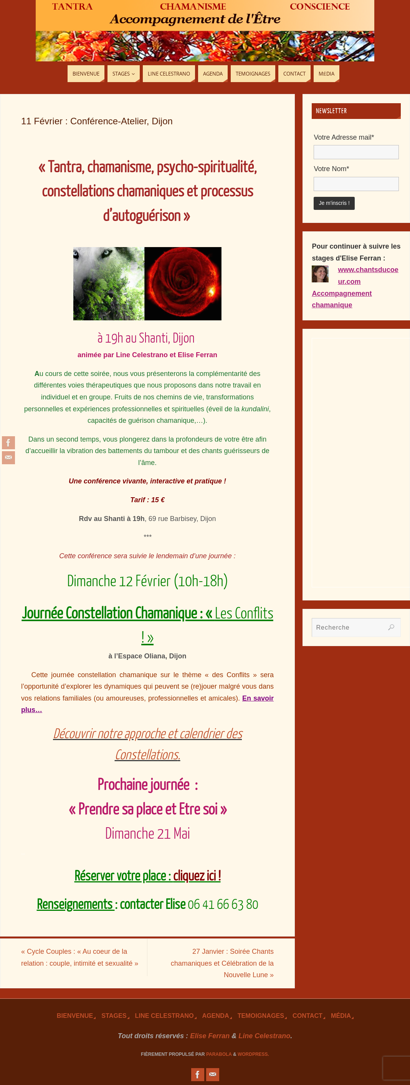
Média (341, 1015)
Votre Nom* (331, 169)
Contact (307, 1015)
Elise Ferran (210, 1036)
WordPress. (253, 1054)
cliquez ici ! (197, 876)
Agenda (215, 1015)
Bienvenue (75, 1015)
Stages (113, 1015)
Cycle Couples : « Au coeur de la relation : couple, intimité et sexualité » (79, 957)
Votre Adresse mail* (344, 137)
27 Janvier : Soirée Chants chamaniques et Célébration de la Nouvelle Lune (222, 963)
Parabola (219, 1054)
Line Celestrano (164, 1015)
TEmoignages (261, 1015)
